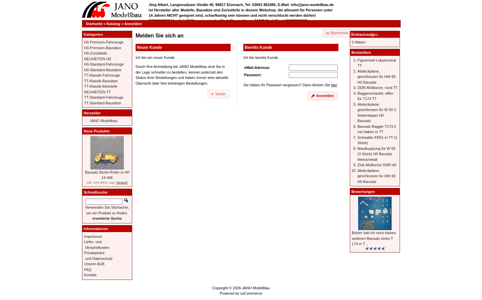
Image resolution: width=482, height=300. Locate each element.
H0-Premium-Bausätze (102, 48)
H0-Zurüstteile (95, 53)
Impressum (93, 236)
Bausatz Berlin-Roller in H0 (107, 172)
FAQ (87, 270)
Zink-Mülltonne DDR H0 (376, 165)
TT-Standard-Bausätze (102, 103)
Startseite (94, 24)
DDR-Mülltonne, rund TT (377, 88)
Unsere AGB (94, 264)
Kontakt (90, 275)
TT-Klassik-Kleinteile (100, 86)
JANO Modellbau (103, 121)
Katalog (113, 24)
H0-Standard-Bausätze (103, 70)
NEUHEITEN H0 (97, 59)
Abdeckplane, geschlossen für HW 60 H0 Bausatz (376, 176)
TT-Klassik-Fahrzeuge (102, 75)
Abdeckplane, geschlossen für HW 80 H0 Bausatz (376, 76)
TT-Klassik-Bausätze (101, 81)
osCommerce (251, 293)
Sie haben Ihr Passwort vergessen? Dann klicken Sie (290, 85)
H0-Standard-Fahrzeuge (104, 64)
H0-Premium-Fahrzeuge (104, 42)
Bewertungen (363, 192)
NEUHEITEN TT (97, 92)
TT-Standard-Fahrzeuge (103, 97)
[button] (362, 33)
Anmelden (133, 24)
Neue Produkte (97, 131)
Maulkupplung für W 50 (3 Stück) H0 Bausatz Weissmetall (376, 154)
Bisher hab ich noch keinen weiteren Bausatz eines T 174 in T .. (374, 238)
